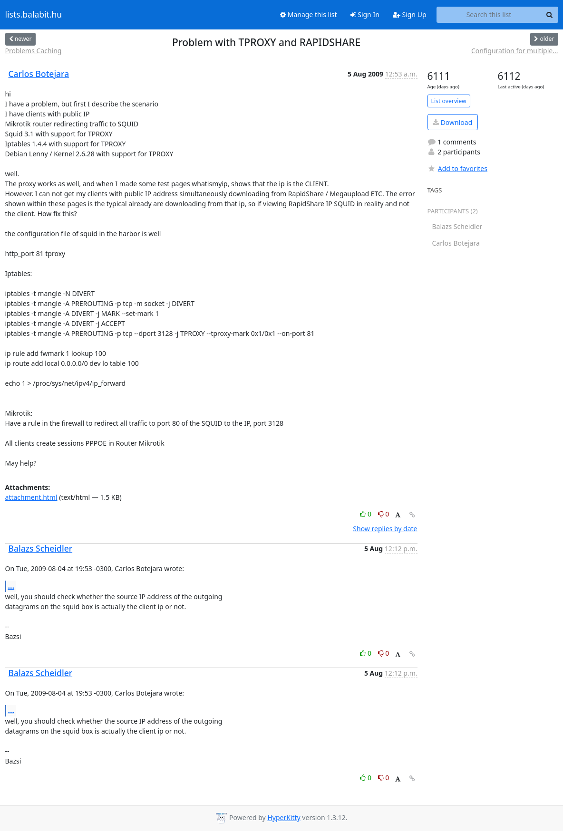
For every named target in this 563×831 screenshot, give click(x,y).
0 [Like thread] (366, 513)
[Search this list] (489, 15)
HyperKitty (283, 817)
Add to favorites (457, 168)
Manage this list (308, 14)
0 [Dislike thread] (383, 513)
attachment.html (31, 497)
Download (452, 122)
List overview (448, 101)
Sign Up (410, 14)
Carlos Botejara (39, 73)
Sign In (364, 14)
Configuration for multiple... (514, 50)
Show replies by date (385, 528)
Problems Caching (33, 50)
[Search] (549, 15)
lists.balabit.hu (33, 14)
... (11, 586)
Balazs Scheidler (41, 548)
